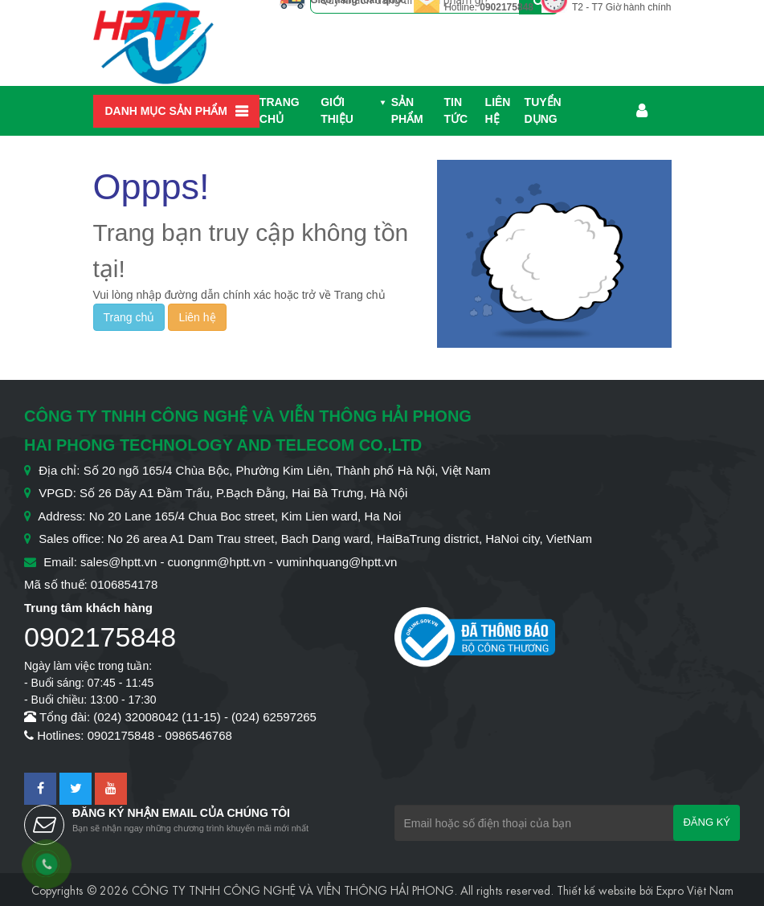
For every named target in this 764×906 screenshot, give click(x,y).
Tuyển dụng (543, 110)
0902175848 (506, 7)
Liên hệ (498, 110)
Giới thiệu (337, 110)
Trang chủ (279, 110)
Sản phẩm (407, 110)
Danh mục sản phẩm (166, 110)
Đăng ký (706, 822)
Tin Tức (456, 110)
